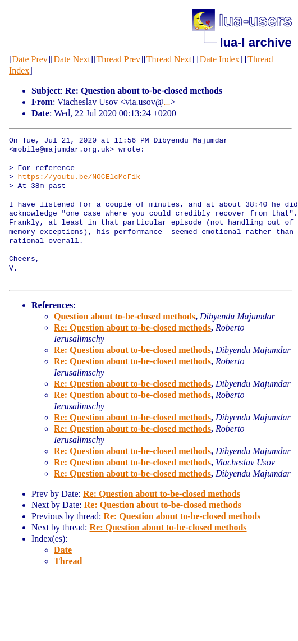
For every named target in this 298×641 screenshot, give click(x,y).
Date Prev (30, 59)
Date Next (72, 59)
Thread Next (168, 59)
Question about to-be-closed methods (124, 316)
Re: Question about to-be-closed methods (132, 327)
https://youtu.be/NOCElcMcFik (79, 177)
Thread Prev (118, 59)
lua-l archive (255, 42)
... (167, 102)
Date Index (220, 59)
